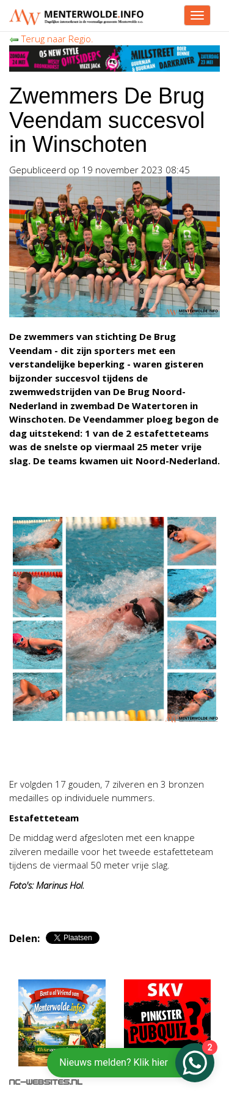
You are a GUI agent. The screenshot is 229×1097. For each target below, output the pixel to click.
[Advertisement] (107, 752)
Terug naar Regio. (51, 38)
